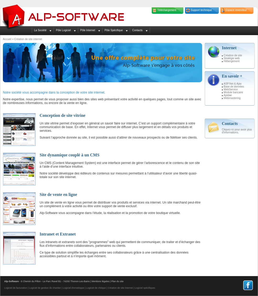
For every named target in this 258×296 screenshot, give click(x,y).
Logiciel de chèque (96, 288)
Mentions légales (100, 281)
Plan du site (117, 281)
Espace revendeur (236, 10)
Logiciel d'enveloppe (73, 288)
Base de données (234, 86)
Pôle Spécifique (114, 30)
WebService (231, 89)
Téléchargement (166, 10)
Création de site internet (120, 288)
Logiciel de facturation (15, 288)
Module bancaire (233, 92)
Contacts (137, 30)
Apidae (228, 95)
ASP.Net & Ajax (232, 83)
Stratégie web (232, 58)
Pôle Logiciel (63, 30)
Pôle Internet (87, 30)
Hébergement (232, 61)
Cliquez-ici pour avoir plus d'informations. (237, 131)
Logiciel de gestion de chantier (45, 288)
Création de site (233, 55)
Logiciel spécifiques (145, 288)
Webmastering (232, 98)
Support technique (201, 10)
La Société (40, 30)
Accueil (7, 39)
